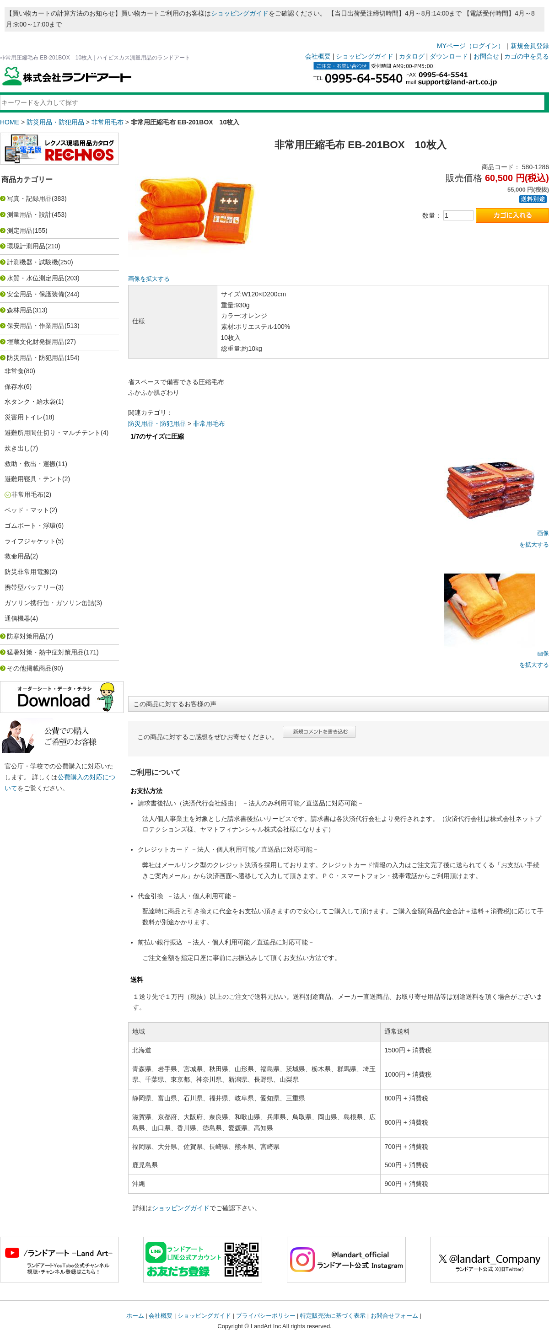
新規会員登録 (530, 45)
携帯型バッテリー (30, 587)
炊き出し (17, 448)
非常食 (14, 371)
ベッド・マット (27, 510)
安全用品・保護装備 (36, 294)
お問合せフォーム (394, 1315)
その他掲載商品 (29, 668)
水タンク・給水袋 (30, 401)
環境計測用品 (26, 246)
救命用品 (17, 556)
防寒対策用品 (26, 636)
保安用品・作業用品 (36, 325)
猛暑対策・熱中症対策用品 (45, 652)
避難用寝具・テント (33, 479)
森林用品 (19, 310)
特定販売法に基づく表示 (333, 1315)
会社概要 (318, 56)
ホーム (135, 1315)
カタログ (412, 56)
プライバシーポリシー (266, 1315)
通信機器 (17, 618)
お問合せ (486, 56)
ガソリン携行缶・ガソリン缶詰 (49, 602)
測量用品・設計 (29, 214)
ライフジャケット (30, 541)
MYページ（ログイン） (470, 45)
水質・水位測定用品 (36, 278)
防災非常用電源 (27, 571)
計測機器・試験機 (32, 262)
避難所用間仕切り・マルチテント (53, 432)
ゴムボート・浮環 (30, 525)
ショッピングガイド (240, 13)
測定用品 (19, 230)
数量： (431, 215)
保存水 (14, 386)
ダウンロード (449, 56)
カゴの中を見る (526, 56)
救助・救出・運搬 (30, 463)
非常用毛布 (108, 122)
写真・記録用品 (29, 198)
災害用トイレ (24, 417)
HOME (9, 122)
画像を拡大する (149, 279)
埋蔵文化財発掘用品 (36, 341)
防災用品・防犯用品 (55, 122)
